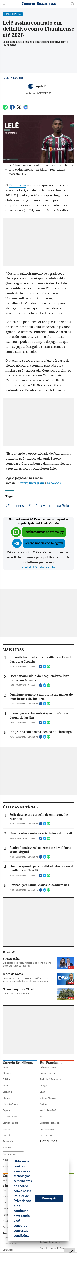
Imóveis (6, 1196)
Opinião (6, 1129)
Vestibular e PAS (48, 1110)
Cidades (7, 1073)
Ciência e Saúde (10, 1122)
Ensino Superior (47, 1073)
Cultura (43, 1104)
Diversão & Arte (11, 1104)
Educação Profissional (50, 1122)
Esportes (18, 78)
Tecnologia (8, 1141)
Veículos (7, 1202)
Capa (5, 1067)
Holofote (7, 1135)
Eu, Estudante (51, 1063)
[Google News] (25, 108)
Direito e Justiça (11, 1116)
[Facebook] (12, 108)
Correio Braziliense (18, 1063)
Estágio (43, 1085)
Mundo (6, 1098)
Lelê (34, 505)
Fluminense (17, 505)
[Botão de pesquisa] (72, 4)
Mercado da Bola (55, 505)
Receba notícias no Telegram (43, 543)
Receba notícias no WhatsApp (44, 532)
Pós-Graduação (47, 1129)
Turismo (7, 1147)
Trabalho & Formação (50, 1079)
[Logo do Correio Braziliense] (39, 4)
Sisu (42, 1116)
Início (6, 78)
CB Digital (8, 1249)
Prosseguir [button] (49, 1198)
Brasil (5, 1085)
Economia (7, 1091)
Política (6, 1079)
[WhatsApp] (5, 108)
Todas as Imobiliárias (50, 1241)
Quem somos (9, 1154)
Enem (43, 1091)
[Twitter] (19, 108)
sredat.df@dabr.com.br (38, 567)
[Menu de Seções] (5, 4)
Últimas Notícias (48, 1098)
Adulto (6, 1214)
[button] (30, 1236)
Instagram (36, 483)
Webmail (7, 1179)
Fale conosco (46, 1135)
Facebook (54, 483)
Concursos (48, 1141)
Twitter (22, 483)
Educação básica (48, 1067)
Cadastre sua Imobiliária (52, 1248)
